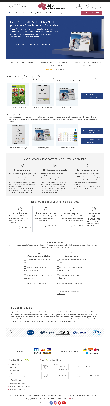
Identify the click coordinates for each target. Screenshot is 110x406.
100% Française (94, 375)
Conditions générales (67, 395)
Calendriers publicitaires (35, 13)
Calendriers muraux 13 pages (42, 107)
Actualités (95, 395)
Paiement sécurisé (23, 351)
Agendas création (52, 13)
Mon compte (14, 368)
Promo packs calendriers (18, 389)
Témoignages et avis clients (19, 377)
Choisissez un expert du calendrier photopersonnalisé (61, 367)
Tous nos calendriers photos (91, 131)
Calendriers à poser (67, 107)
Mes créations (14, 371)
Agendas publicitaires (68, 13)
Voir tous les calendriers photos (91, 95)
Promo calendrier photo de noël (20, 386)
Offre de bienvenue (16, 380)
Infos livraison (55, 1)
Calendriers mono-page (18, 107)
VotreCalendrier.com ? (17, 395)
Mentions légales (53, 395)
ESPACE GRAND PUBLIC (91, 13)
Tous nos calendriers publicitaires (91, 141)
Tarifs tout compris (60, 375)
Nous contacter (15, 365)
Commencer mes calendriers (34, 44)
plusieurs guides (73, 245)
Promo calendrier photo (17, 383)
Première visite (32, 395)
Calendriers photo (18, 13)
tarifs (78, 176)
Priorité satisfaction (92, 367)
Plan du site (42, 395)
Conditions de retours (83, 395)
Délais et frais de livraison (69, 351)
